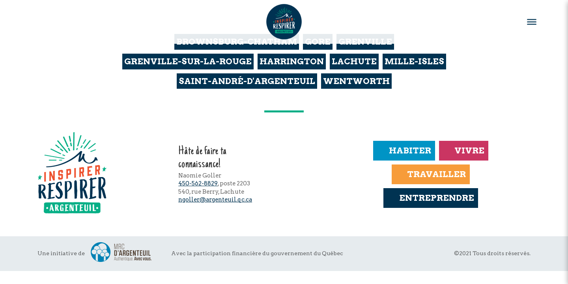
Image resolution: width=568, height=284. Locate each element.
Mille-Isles (414, 61)
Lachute (354, 61)
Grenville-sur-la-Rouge (188, 61)
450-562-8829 (198, 183)
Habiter (404, 150)
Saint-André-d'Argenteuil (247, 81)
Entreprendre (430, 198)
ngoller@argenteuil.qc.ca (215, 199)
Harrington (292, 61)
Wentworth (356, 81)
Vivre (463, 150)
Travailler (431, 174)
